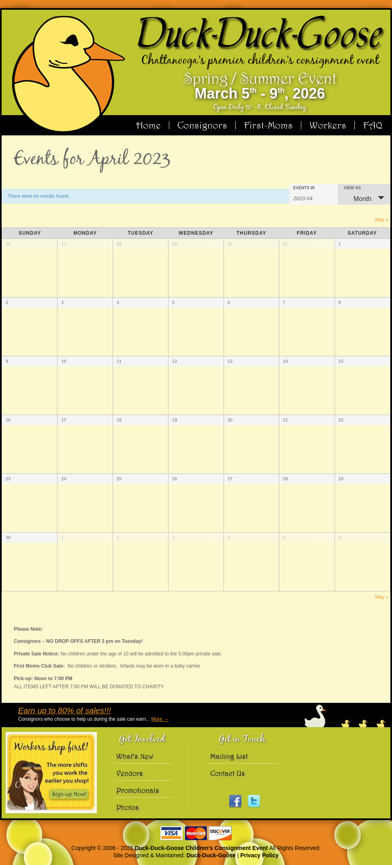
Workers (327, 125)
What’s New (134, 756)
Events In (304, 188)
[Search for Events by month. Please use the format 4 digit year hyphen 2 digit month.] (313, 197)
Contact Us (227, 773)
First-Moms (268, 125)
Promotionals (137, 790)
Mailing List (229, 756)
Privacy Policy (259, 855)
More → (159, 719)
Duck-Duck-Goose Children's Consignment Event (202, 848)
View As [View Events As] (352, 188)
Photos (127, 807)
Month (357, 198)
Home (148, 125)
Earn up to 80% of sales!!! (64, 710)
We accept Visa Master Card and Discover (196, 833)
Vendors (129, 773)
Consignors (202, 125)
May (381, 220)
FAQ (372, 125)
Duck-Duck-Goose (210, 855)
